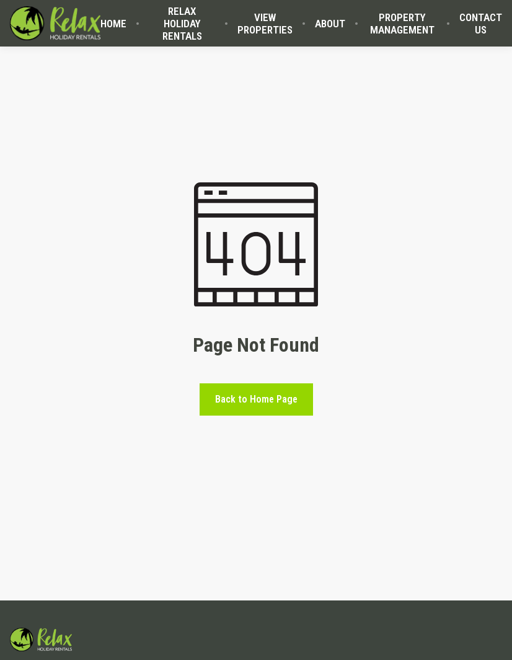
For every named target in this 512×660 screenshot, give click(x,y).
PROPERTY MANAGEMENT (402, 23)
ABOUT (330, 23)
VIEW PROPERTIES (265, 23)
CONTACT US (480, 23)
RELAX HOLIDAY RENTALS (182, 23)
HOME (113, 23)
